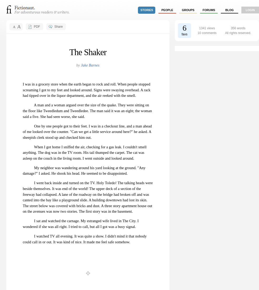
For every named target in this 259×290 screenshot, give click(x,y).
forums (209, 10)
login (250, 10)
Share (58, 26)
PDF (37, 26)
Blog (229, 10)
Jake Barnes (90, 65)
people (167, 10)
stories (147, 10)
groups (188, 10)
